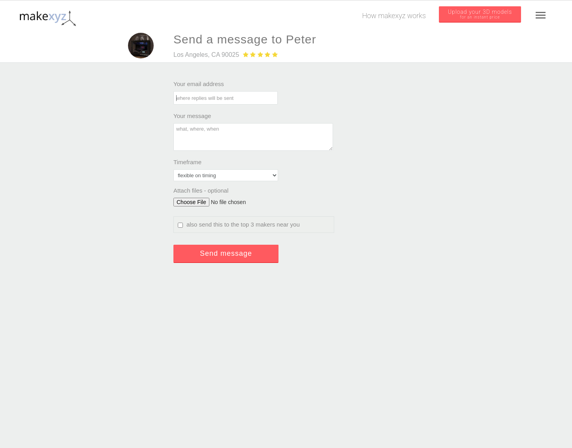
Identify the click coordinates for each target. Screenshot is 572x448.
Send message (226, 253)
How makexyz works (394, 15)
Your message (192, 115)
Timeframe (187, 162)
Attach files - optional (200, 190)
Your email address (198, 84)
